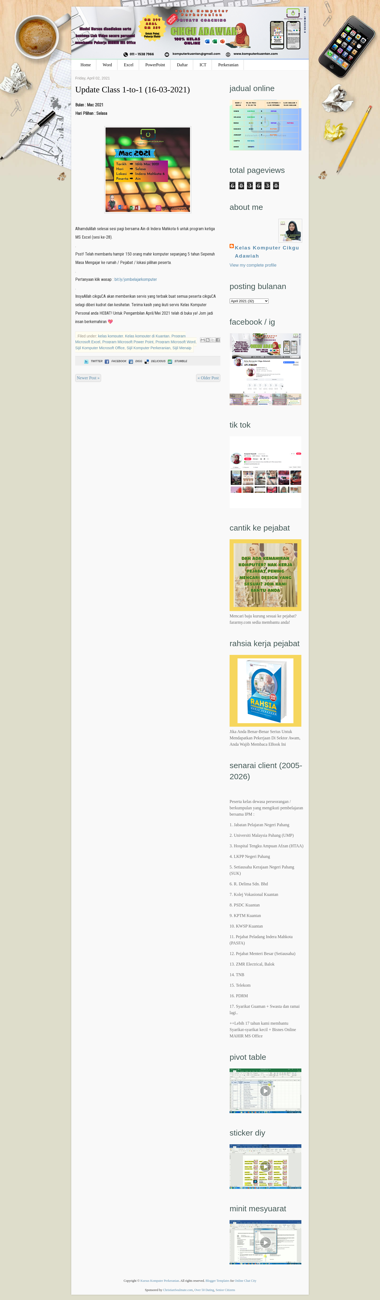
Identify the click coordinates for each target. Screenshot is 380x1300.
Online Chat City (245, 1281)
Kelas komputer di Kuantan (147, 336)
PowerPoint (155, 65)
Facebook (115, 361)
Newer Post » (88, 378)
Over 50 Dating (204, 1290)
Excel (128, 65)
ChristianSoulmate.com (178, 1290)
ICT (203, 65)
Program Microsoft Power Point (128, 342)
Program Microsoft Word (175, 342)
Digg (135, 361)
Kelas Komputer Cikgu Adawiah (267, 252)
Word (107, 65)
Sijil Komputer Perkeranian (148, 348)
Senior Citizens (225, 1290)
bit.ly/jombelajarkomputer (136, 279)
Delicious (154, 361)
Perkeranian (228, 65)
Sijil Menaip (182, 348)
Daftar (182, 65)
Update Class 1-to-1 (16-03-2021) (132, 89)
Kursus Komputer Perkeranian (159, 1281)
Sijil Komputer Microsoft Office (100, 348)
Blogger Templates (218, 1281)
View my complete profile (253, 265)
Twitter (92, 361)
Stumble (177, 361)
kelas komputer (110, 336)
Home (85, 65)
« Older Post (208, 378)
